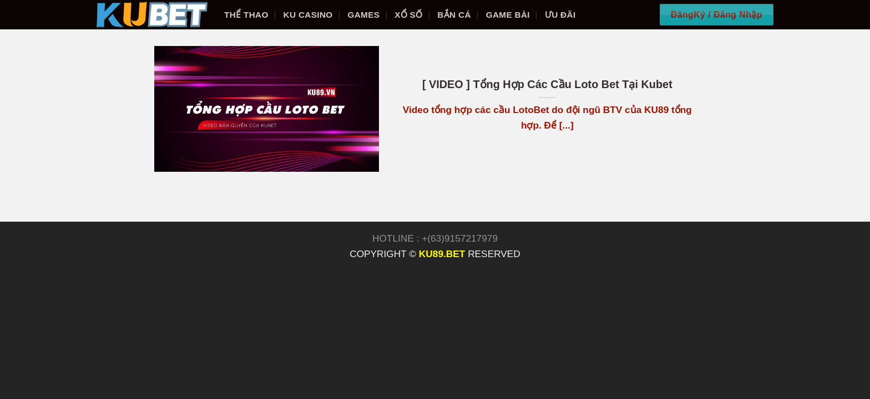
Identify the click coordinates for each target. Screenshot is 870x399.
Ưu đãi (560, 14)
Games (363, 14)
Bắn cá (454, 14)
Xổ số (408, 14)
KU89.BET (442, 253)
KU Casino (308, 14)
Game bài (508, 14)
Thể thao (246, 14)
